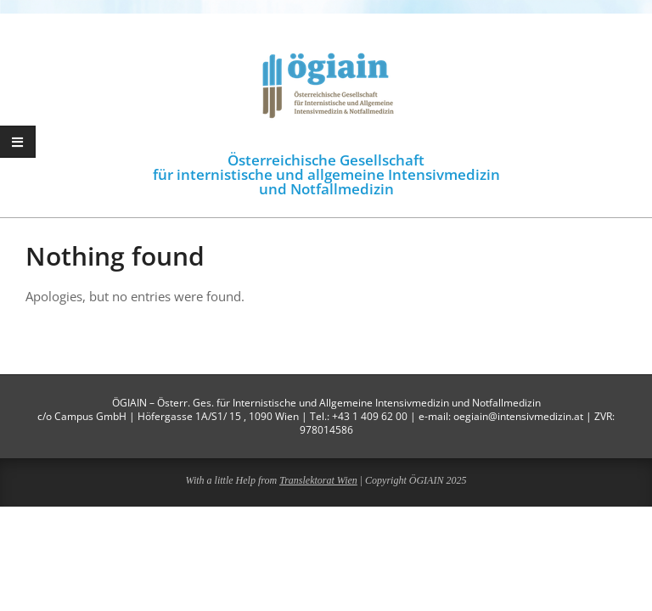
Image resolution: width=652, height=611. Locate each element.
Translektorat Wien (318, 480)
